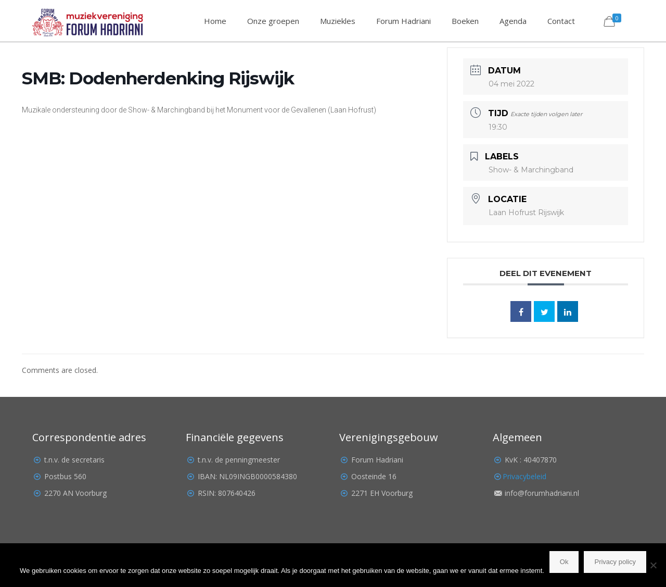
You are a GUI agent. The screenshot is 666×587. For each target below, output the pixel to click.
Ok (564, 562)
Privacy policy (614, 562)
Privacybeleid (524, 476)
